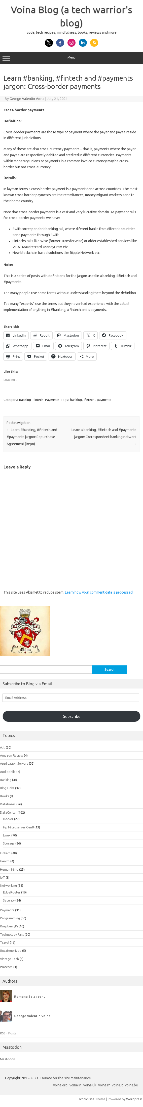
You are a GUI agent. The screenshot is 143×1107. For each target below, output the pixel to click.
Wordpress (134, 1099)
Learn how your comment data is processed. (99, 592)
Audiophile (8, 771)
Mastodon (7, 1059)
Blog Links (7, 788)
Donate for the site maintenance (66, 1078)
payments (104, 399)
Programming (10, 918)
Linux (7, 835)
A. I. (2, 747)
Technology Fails (12, 934)
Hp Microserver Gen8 (18, 827)
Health (5, 861)
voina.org (60, 1085)
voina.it (117, 1085)
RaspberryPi (9, 926)
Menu (71, 58)
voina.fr (104, 1085)
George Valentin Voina (27, 99)
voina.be (131, 1085)
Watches (6, 967)
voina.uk (89, 1085)
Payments (52, 399)
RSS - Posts (8, 1033)
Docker (8, 819)
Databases (8, 804)
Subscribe (71, 716)
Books (4, 796)
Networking (8, 885)
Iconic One (86, 1099)
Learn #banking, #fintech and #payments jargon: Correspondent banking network (104, 437)
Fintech (38, 399)
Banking (25, 399)
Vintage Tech (9, 959)
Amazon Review (11, 755)
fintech (89, 399)
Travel (4, 942)
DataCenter (8, 812)
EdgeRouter (11, 892)
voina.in (75, 1085)
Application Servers (14, 763)
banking (76, 399)
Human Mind (9, 869)
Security (9, 900)
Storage (9, 843)
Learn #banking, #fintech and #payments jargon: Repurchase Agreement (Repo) (32, 437)
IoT (2, 877)
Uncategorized (10, 950)
